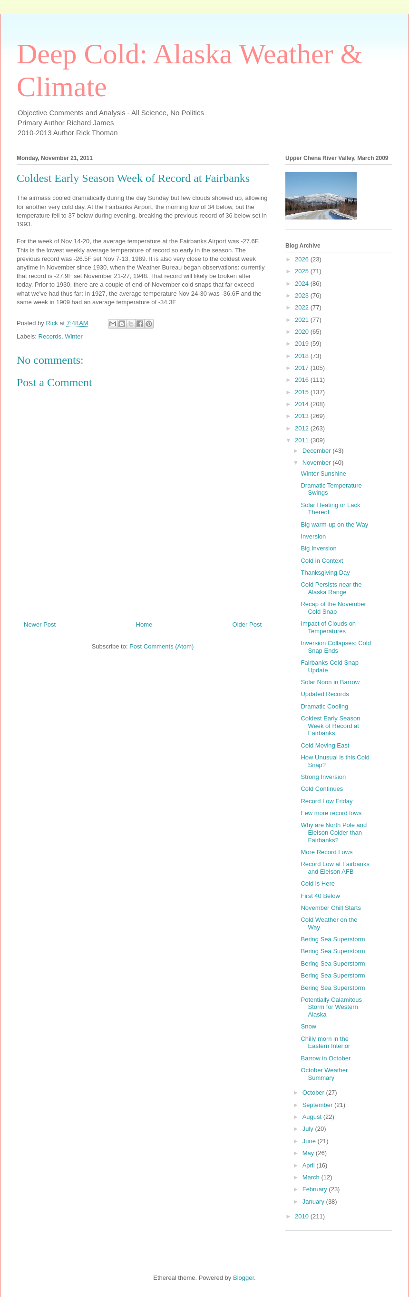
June (310, 1141)
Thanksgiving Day (325, 572)
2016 (303, 379)
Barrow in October (326, 1058)
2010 (303, 1216)
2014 (303, 404)
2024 (303, 283)
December (317, 450)
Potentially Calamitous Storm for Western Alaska (331, 1007)
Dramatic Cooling (324, 706)
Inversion (313, 536)
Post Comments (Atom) (161, 646)
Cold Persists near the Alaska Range (331, 588)
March (311, 1177)
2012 (303, 428)
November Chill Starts (330, 907)
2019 (303, 343)
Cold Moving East (325, 745)
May (309, 1153)
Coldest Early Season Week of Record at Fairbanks (330, 726)
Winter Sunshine (323, 473)
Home (144, 624)
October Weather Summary (324, 1074)
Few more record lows (331, 813)
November (317, 462)
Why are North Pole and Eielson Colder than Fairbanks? (334, 832)
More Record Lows (326, 852)
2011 (303, 440)
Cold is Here (318, 883)
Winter (74, 336)
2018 (303, 355)
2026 (303, 259)
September (318, 1104)
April (309, 1165)
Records (50, 336)
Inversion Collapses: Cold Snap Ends (335, 646)
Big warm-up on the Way (334, 524)
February (315, 1189)
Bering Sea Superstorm (333, 939)
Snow (308, 1026)
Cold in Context (322, 560)
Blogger (243, 1277)
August (312, 1116)
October (314, 1092)
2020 (303, 331)
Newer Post (40, 624)
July (308, 1128)
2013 (303, 415)
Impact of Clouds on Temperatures (328, 627)
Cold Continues (322, 788)
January (314, 1201)
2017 (303, 367)
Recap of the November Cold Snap (333, 607)
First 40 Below (320, 895)
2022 (303, 307)
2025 (303, 271)
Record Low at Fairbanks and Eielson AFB (335, 867)
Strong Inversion (323, 776)
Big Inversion (318, 548)
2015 (303, 392)
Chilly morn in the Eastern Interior (325, 1042)
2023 (303, 295)
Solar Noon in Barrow (330, 682)
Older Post (247, 624)
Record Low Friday (326, 801)
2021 (303, 319)
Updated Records (325, 694)
